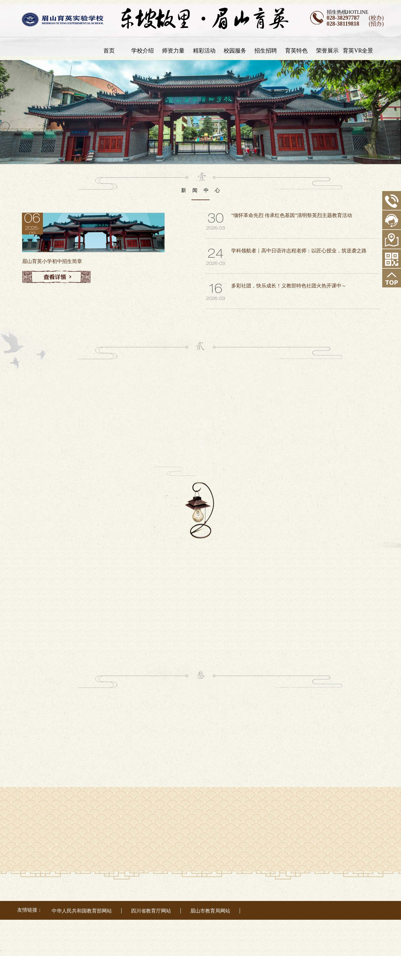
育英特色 (298, 51)
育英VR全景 (360, 51)
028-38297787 (343, 18)
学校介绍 (144, 51)
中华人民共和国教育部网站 (82, 910)
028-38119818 (343, 24)
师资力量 (175, 51)
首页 (111, 51)
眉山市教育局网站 (210, 910)
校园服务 (237, 51)
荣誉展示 (329, 51)
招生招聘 (268, 51)
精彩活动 (206, 51)
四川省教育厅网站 (151, 910)
